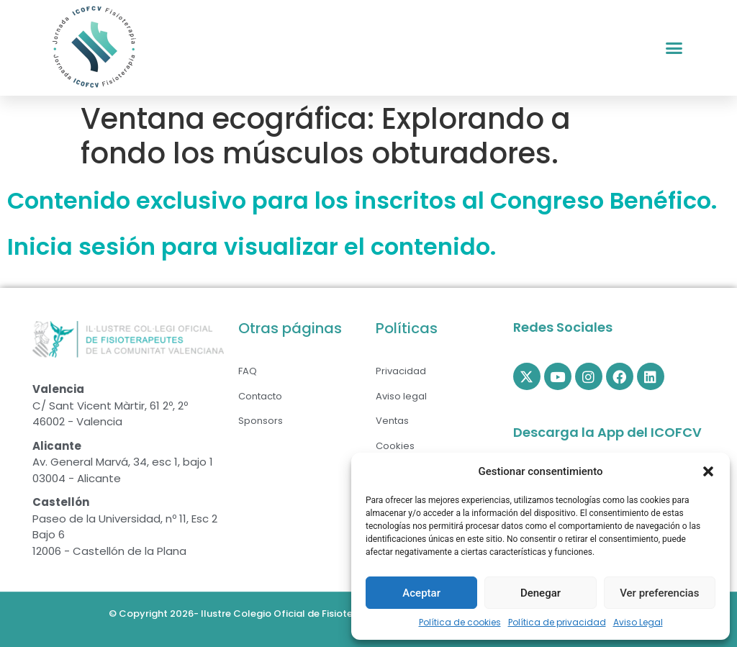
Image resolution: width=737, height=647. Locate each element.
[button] (708, 471)
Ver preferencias (659, 593)
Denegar (540, 593)
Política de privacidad (557, 622)
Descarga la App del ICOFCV (607, 432)
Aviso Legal (638, 622)
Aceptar (421, 593)
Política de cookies (460, 622)
